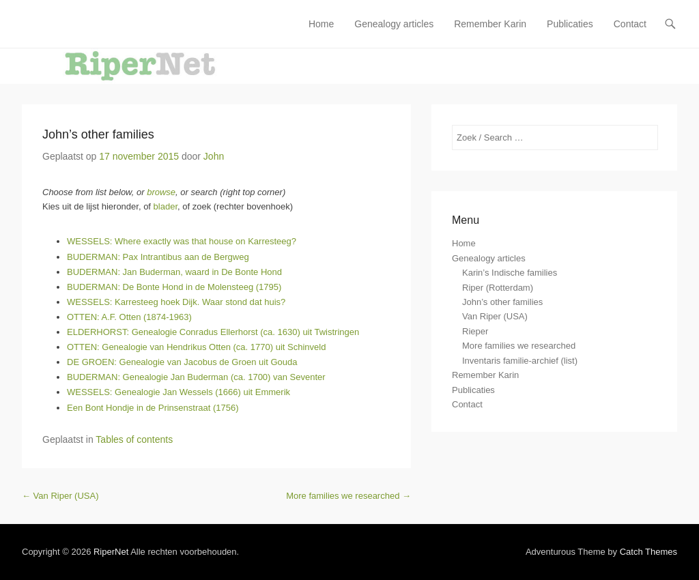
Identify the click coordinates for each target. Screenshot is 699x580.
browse (161, 192)
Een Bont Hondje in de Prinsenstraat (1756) (153, 408)
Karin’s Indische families (509, 272)
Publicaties (570, 23)
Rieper (475, 331)
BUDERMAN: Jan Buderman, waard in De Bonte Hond (174, 272)
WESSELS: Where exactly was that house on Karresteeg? (181, 241)
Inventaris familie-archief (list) (519, 361)
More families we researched (348, 496)
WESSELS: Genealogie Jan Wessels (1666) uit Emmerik (178, 392)
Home (321, 23)
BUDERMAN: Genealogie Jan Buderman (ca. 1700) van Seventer (196, 377)
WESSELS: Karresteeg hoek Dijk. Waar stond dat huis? (176, 302)
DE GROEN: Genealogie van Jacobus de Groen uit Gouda (182, 362)
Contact (630, 23)
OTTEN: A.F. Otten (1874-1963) (129, 317)
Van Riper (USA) (60, 496)
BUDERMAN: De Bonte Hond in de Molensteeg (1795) (174, 287)
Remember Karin (490, 23)
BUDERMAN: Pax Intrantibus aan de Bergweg (158, 257)
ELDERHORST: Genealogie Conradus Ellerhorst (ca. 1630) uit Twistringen (213, 332)
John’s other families (98, 134)
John (213, 156)
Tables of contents (134, 439)
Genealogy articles (393, 23)
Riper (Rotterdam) (497, 287)
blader (165, 206)
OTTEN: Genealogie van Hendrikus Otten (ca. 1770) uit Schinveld (196, 347)
